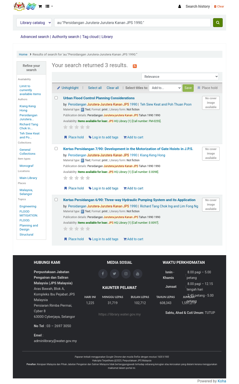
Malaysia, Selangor (26, 192)
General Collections (27, 151)
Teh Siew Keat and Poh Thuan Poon (166, 104)
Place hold (73, 137)
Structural (26, 234)
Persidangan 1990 (102, 104)
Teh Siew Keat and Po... (30, 135)
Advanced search (35, 36)
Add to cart (133, 137)
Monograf (26, 166)
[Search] (218, 22)
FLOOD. (25, 220)
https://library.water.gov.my (119, 314)
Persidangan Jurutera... (28, 117)
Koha (222, 381)
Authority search (65, 36)
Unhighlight (67, 88)
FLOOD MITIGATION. (29, 213)
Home (23, 54)
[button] (40, 6)
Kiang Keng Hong (152, 155)
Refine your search (31, 68)
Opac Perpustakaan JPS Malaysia (24, 6)
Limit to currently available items (30, 90)
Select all (95, 88)
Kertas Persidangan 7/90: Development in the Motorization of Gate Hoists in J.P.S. (128, 149)
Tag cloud (90, 36)
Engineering (28, 206)
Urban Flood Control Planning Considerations (99, 98)
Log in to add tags (103, 137)
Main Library (28, 178)
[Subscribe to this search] (134, 65)
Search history (198, 6)
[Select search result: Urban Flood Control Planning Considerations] (56, 97)
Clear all (113, 88)
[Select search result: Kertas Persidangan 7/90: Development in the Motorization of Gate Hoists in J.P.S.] (56, 148)
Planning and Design (29, 227)
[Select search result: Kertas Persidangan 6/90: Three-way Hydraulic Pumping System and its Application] (56, 199)
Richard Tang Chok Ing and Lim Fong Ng (169, 206)
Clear (219, 6)
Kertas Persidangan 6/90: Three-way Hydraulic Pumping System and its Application (129, 200)
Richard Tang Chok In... (29, 126)
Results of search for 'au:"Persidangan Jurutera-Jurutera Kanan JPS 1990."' (85, 54)
